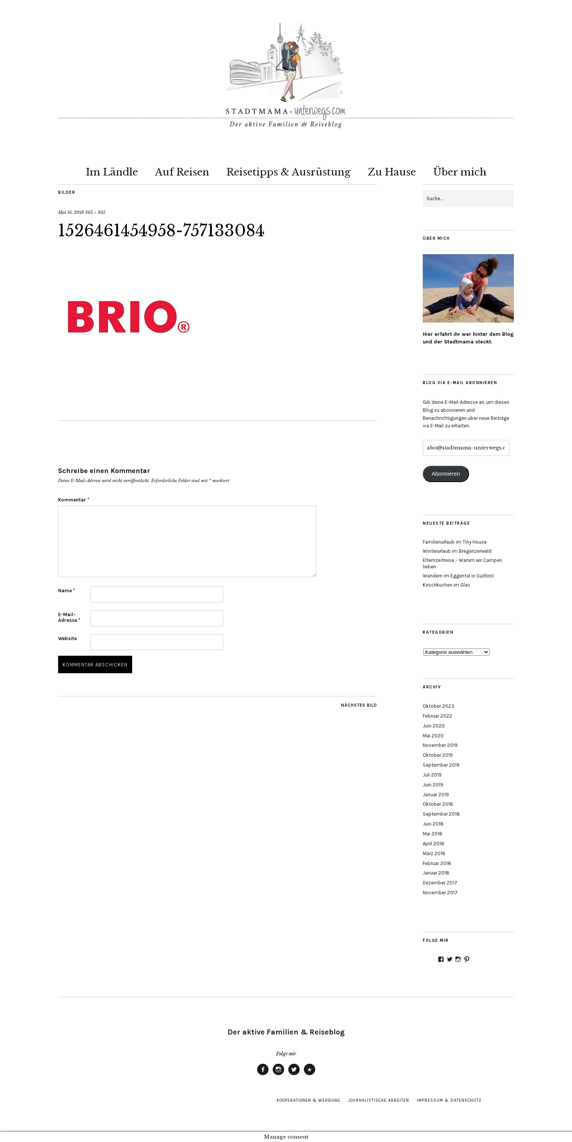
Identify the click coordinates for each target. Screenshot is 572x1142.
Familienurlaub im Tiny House (455, 542)
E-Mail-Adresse (69, 617)
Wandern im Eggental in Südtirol (458, 576)
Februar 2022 (437, 716)
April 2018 (433, 843)
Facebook (263, 1074)
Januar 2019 (436, 794)
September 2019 (441, 765)
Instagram (278, 1074)
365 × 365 (95, 212)
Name (66, 590)
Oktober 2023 (438, 706)
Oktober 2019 (438, 755)
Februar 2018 (437, 863)
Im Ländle (112, 172)
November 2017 (440, 892)
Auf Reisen (182, 172)
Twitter (294, 1074)
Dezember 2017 (440, 883)
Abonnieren (445, 474)
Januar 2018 (436, 873)
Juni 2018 (433, 824)
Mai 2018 (432, 834)
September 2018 (441, 814)
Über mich (460, 172)
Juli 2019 (432, 775)
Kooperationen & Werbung (308, 1100)
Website (67, 638)
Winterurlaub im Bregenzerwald (457, 551)
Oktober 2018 (438, 804)
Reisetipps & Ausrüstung (288, 172)
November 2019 (440, 745)
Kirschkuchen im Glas (446, 585)
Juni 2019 (433, 785)
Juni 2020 (434, 726)
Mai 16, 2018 (71, 212)
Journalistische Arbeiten (378, 1100)
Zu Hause (392, 172)
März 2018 (434, 853)
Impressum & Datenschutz (449, 1100)
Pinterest (309, 1074)
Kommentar (73, 500)
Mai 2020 (433, 736)
